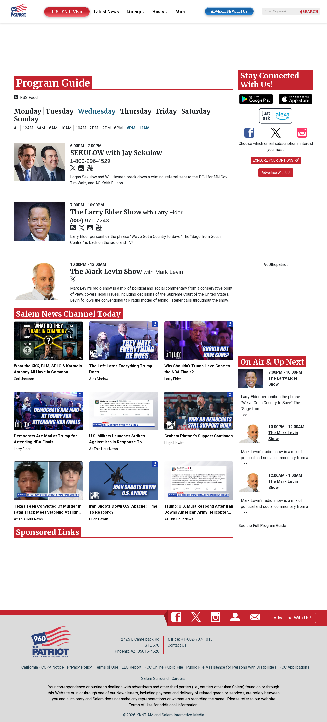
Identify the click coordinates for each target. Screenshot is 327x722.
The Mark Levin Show (107, 271)
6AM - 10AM (60, 128)
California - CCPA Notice (42, 667)
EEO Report (131, 667)
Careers (178, 678)
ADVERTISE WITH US (229, 11)
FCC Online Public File (163, 667)
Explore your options (276, 160)
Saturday (196, 111)
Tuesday (60, 111)
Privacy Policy (79, 667)
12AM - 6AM (34, 128)
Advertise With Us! (276, 173)
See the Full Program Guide (262, 525)
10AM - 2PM (87, 128)
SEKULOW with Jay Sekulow (116, 153)
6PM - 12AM (138, 128)
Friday (166, 111)
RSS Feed (29, 97)
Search (310, 12)
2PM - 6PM (112, 128)
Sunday (26, 119)
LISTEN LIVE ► (68, 11)
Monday (27, 111)
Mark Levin (169, 272)
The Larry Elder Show (106, 212)
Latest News (106, 11)
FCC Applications (294, 667)
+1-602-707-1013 (197, 639)
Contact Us (177, 645)
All (16, 128)
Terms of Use (106, 667)
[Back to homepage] (19, 11)
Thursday (136, 111)
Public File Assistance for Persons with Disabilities (231, 667)
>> (244, 414)
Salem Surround (155, 678)
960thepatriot (276, 264)
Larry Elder (168, 212)
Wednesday (97, 111)
